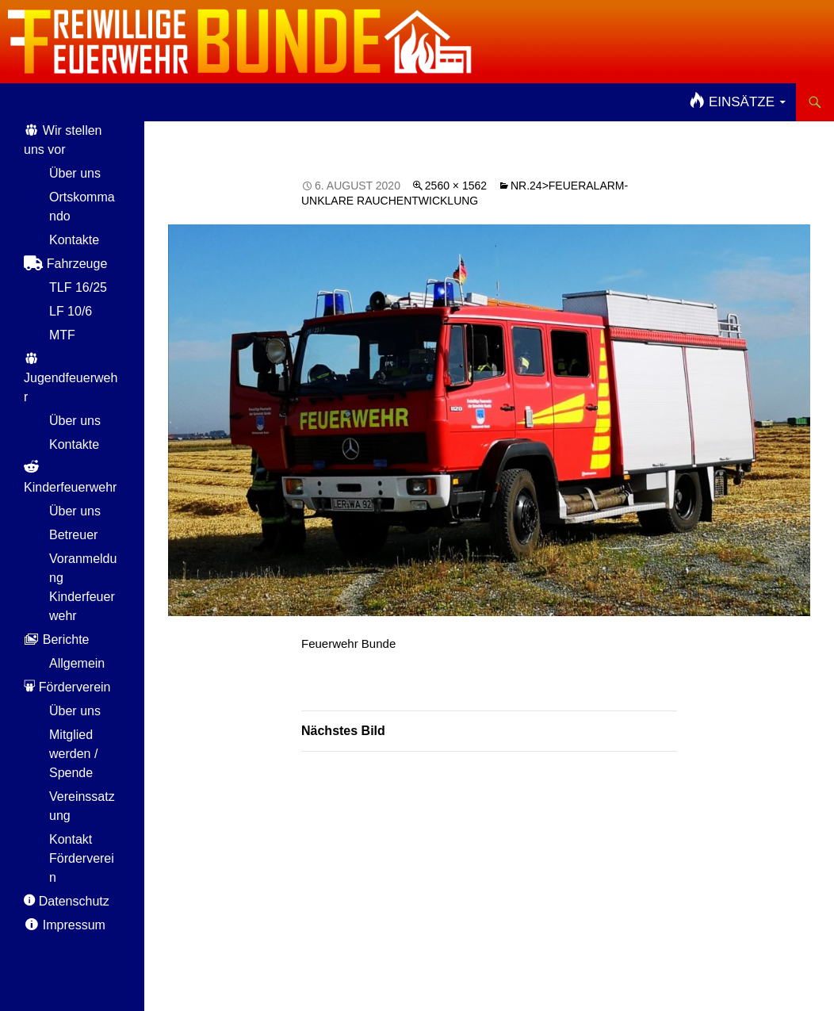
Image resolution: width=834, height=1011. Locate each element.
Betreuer (73, 535)
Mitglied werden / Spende (73, 753)
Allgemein (77, 663)
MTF (62, 335)
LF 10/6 (70, 311)
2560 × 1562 (456, 185)
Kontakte (74, 240)
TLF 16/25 (78, 287)
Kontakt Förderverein (81, 858)
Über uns (75, 173)
